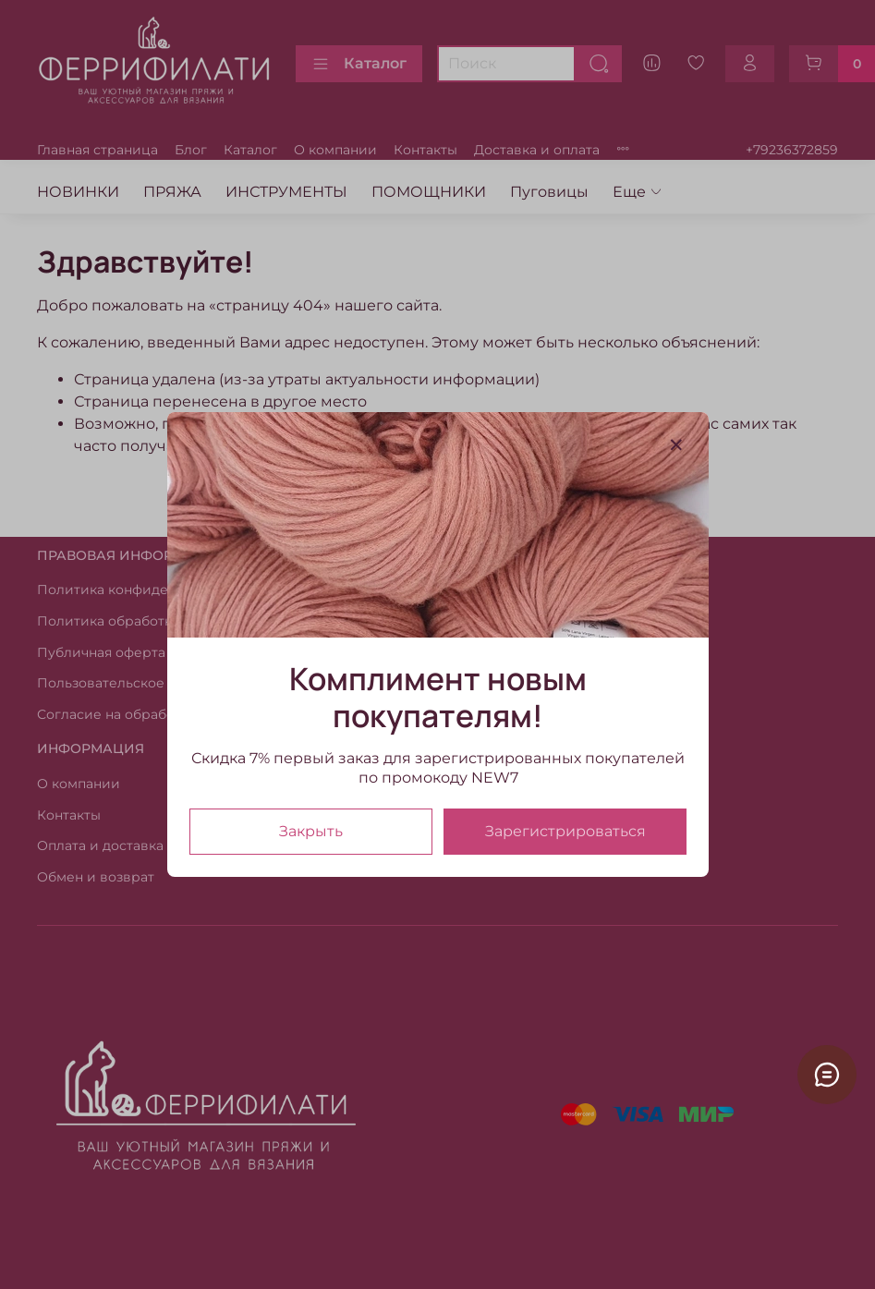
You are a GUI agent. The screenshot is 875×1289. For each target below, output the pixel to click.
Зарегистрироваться (564, 831)
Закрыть (311, 831)
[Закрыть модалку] (676, 445)
